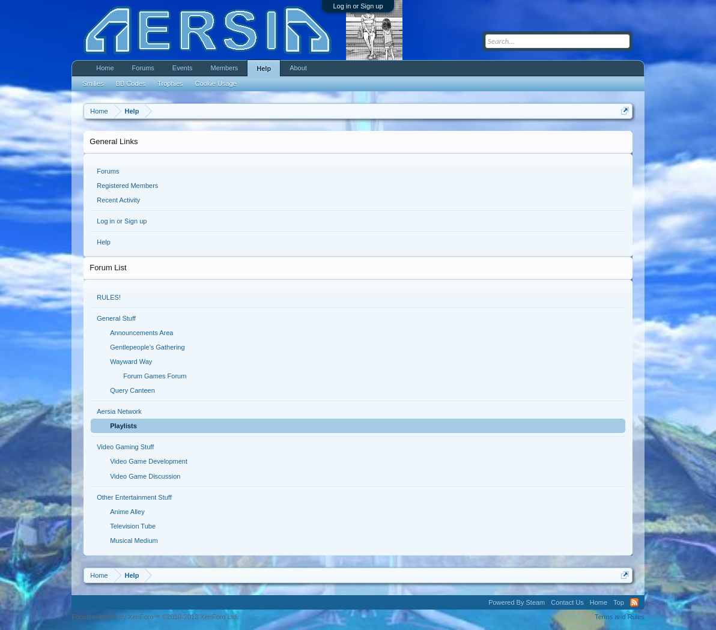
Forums (108, 171)
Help (104, 242)
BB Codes (131, 83)
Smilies (92, 83)
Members (224, 67)
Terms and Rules (620, 616)
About (298, 67)
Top (618, 602)
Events (182, 67)
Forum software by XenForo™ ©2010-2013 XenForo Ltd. (154, 616)
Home (105, 67)
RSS (634, 602)
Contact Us (567, 602)
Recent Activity (118, 200)
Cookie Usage (216, 83)
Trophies (170, 83)
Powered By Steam (516, 602)
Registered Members (127, 185)
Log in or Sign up (358, 6)
